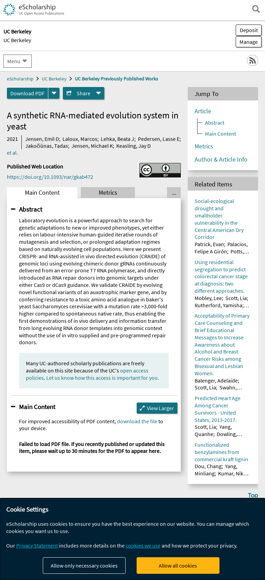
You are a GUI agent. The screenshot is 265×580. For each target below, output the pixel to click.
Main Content (42, 192)
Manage (247, 41)
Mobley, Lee (208, 297)
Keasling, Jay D (133, 145)
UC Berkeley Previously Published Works (116, 79)
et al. (12, 152)
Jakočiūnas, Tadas (46, 145)
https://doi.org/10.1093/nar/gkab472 (50, 176)
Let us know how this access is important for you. (102, 377)
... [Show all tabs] (174, 192)
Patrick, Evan (209, 244)
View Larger (160, 408)
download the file (137, 421)
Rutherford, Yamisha (218, 305)
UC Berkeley (17, 40)
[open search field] (256, 8)
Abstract (30, 209)
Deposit (249, 30)
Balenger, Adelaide (216, 380)
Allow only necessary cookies (84, 565)
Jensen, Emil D (42, 138)
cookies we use (143, 545)
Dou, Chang (208, 466)
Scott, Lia (236, 297)
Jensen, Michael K (92, 145)
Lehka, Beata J (117, 138)
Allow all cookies (178, 565)
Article (203, 111)
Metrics (108, 192)
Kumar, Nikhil (233, 473)
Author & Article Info (221, 159)
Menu (13, 61)
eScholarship (20, 79)
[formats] (53, 93)
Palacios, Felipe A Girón (221, 248)
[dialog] (132, 539)
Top (253, 495)
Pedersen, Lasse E (158, 138)
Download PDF (27, 93)
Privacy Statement (37, 545)
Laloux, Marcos (79, 138)
